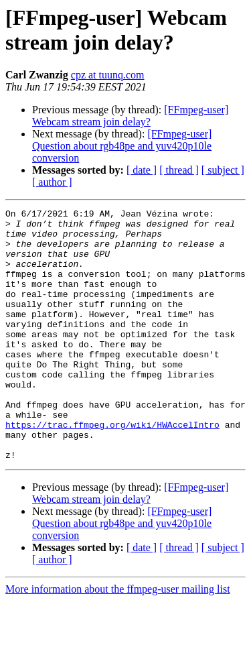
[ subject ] (222, 170)
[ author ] (52, 182)
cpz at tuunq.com (108, 74)
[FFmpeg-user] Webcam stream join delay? (130, 115)
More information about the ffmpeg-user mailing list (117, 639)
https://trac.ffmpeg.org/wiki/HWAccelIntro (112, 469)
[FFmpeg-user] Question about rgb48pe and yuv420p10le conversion (122, 146)
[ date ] (142, 170)
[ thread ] (179, 170)
